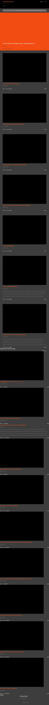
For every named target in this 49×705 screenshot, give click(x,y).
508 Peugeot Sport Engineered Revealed (13, 124)
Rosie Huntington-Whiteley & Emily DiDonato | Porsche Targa (16, 578)
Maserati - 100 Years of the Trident (9, 505)
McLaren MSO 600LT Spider (10, 286)
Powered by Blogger (24, 702)
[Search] (41, 1)
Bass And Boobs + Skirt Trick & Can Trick (10, 469)
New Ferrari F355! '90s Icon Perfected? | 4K (11, 615)
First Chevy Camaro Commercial (8, 688)
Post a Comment (9, 48)
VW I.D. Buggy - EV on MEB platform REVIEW (14, 164)
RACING (4, 5)
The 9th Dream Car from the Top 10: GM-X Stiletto (13, 425)
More (45, 48)
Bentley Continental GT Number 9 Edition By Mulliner (17, 205)
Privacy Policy (23, 698)
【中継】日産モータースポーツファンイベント (12, 381)
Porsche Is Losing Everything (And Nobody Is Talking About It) (16, 542)
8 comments (5, 474)
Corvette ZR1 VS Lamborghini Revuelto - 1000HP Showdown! (19, 43)
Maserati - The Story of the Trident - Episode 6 (12, 651)
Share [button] (4, 48)
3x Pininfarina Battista (8, 246)
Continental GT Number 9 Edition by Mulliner (14, 334)
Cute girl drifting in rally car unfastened (10, 418)
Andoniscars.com (8, 1)
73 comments (5, 423)
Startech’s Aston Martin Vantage (11, 83)
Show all (44, 10)
